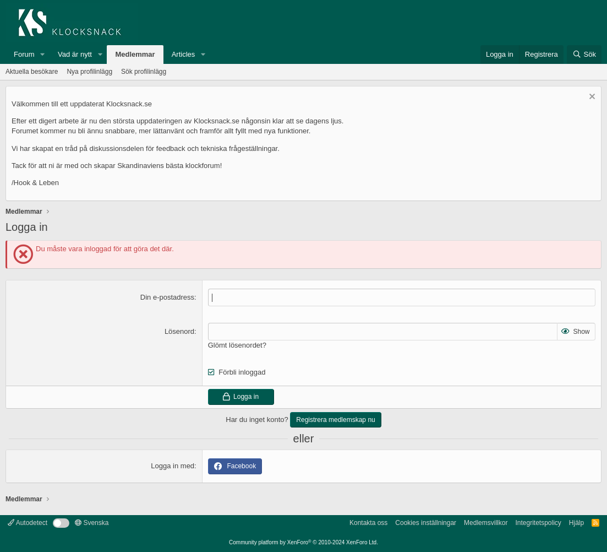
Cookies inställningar (425, 523)
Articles (183, 54)
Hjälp (576, 523)
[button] (42, 54)
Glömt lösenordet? (237, 345)
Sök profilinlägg (143, 71)
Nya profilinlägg (89, 71)
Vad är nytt (75, 54)
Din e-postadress (167, 297)
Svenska (91, 523)
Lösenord (179, 331)
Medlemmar (135, 54)
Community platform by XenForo (303, 542)
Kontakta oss (368, 523)
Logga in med (172, 466)
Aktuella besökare (32, 71)
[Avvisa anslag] (590, 98)
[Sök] (584, 54)
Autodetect (27, 523)
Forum (24, 54)
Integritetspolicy (538, 523)
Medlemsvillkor (485, 523)
